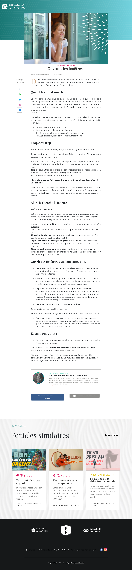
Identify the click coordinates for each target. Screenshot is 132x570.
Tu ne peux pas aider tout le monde (102, 480)
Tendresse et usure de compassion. (65, 481)
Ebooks (70, 550)
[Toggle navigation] (127, 6)
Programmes (79, 550)
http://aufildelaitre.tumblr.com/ (57, 386)
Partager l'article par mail (84, 396)
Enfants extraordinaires (66, 65)
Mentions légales (91, 550)
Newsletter (62, 550)
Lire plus (19, 505)
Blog (55, 550)
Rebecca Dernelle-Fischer (63, 505)
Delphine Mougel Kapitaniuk (40, 74)
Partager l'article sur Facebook (47, 397)
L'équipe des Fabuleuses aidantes (28, 503)
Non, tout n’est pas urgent (28, 481)
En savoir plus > (112, 435)
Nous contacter (47, 550)
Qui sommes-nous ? (33, 550)
